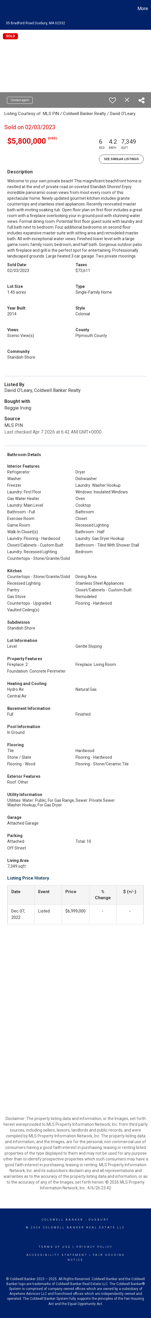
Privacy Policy (94, 1246)
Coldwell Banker (62, 1219)
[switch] (112, 100)
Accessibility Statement (56, 1255)
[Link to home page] (5, 8)
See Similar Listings (121, 159)
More (142, 8)
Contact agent (20, 100)
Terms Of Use (55, 1246)
